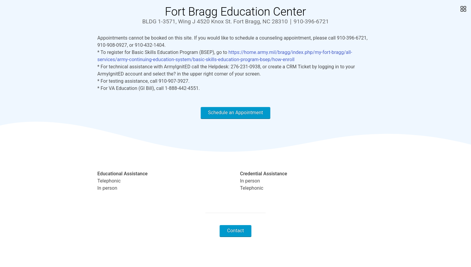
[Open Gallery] (462, 9)
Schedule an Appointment (235, 112)
